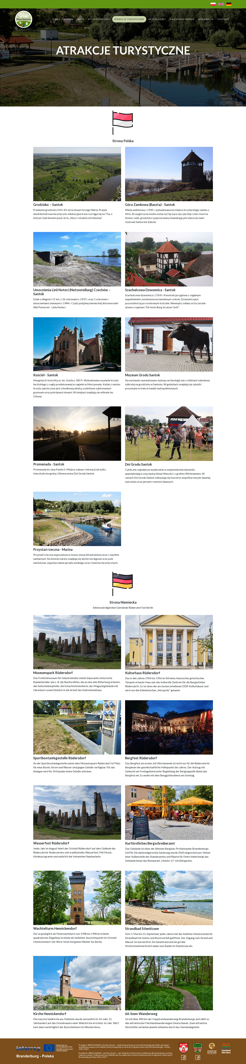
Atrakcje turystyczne (129, 19)
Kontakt (223, 19)
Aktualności (157, 19)
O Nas (56, 19)
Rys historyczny (99, 19)
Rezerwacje (206, 19)
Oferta (68, 19)
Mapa (80, 19)
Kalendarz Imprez (182, 19)
